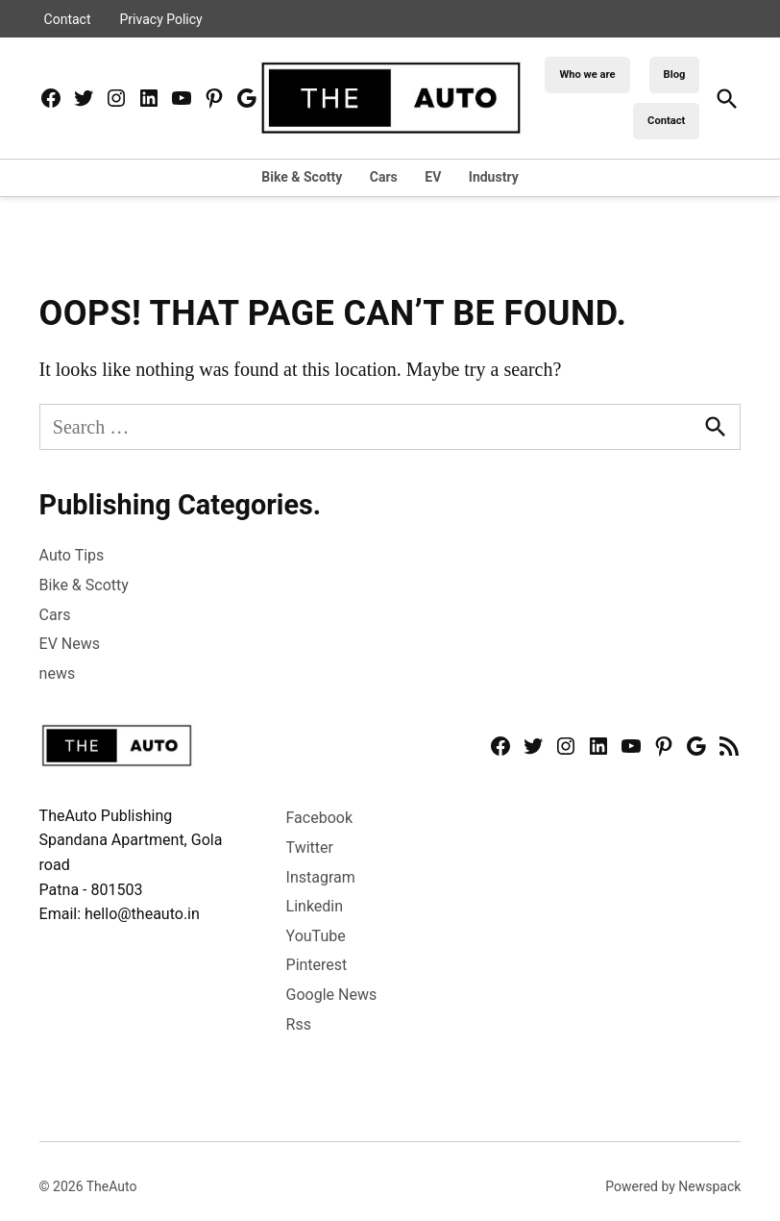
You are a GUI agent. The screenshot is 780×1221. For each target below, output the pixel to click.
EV (433, 177)
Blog (675, 74)
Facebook (319, 818)
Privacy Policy (161, 19)
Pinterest (317, 965)
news (57, 673)
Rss (298, 1024)
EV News (69, 644)
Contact (67, 19)
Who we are (587, 74)
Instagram (320, 877)
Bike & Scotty (301, 177)
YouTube (316, 936)
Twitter (309, 847)
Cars (384, 177)
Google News (332, 994)
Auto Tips (72, 555)
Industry (494, 177)
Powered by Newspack (673, 1186)
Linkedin (315, 906)
